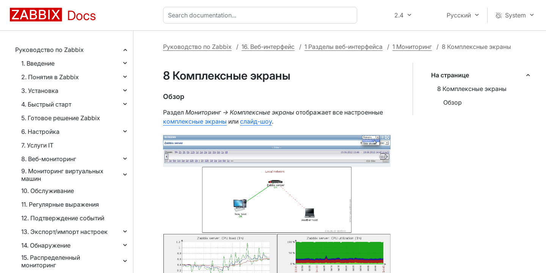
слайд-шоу (256, 121)
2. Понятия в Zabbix (50, 77)
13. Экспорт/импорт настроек (64, 231)
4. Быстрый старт (46, 104)
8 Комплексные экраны (472, 89)
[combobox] (261, 15)
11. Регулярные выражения (60, 204)
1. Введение (38, 63)
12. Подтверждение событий (62, 218)
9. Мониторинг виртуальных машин (62, 174)
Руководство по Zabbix (49, 49)
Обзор (452, 102)
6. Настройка (40, 131)
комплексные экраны (195, 121)
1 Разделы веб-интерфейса (343, 46)
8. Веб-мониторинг (48, 159)
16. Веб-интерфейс (268, 46)
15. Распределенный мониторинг (50, 261)
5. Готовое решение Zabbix (60, 118)
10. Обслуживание (47, 191)
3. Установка (39, 90)
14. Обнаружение (46, 245)
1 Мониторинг (412, 46)
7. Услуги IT (37, 145)
